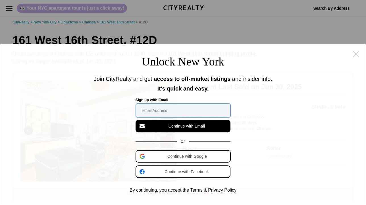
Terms (196, 190)
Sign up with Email (152, 100)
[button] (183, 156)
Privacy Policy (222, 190)
